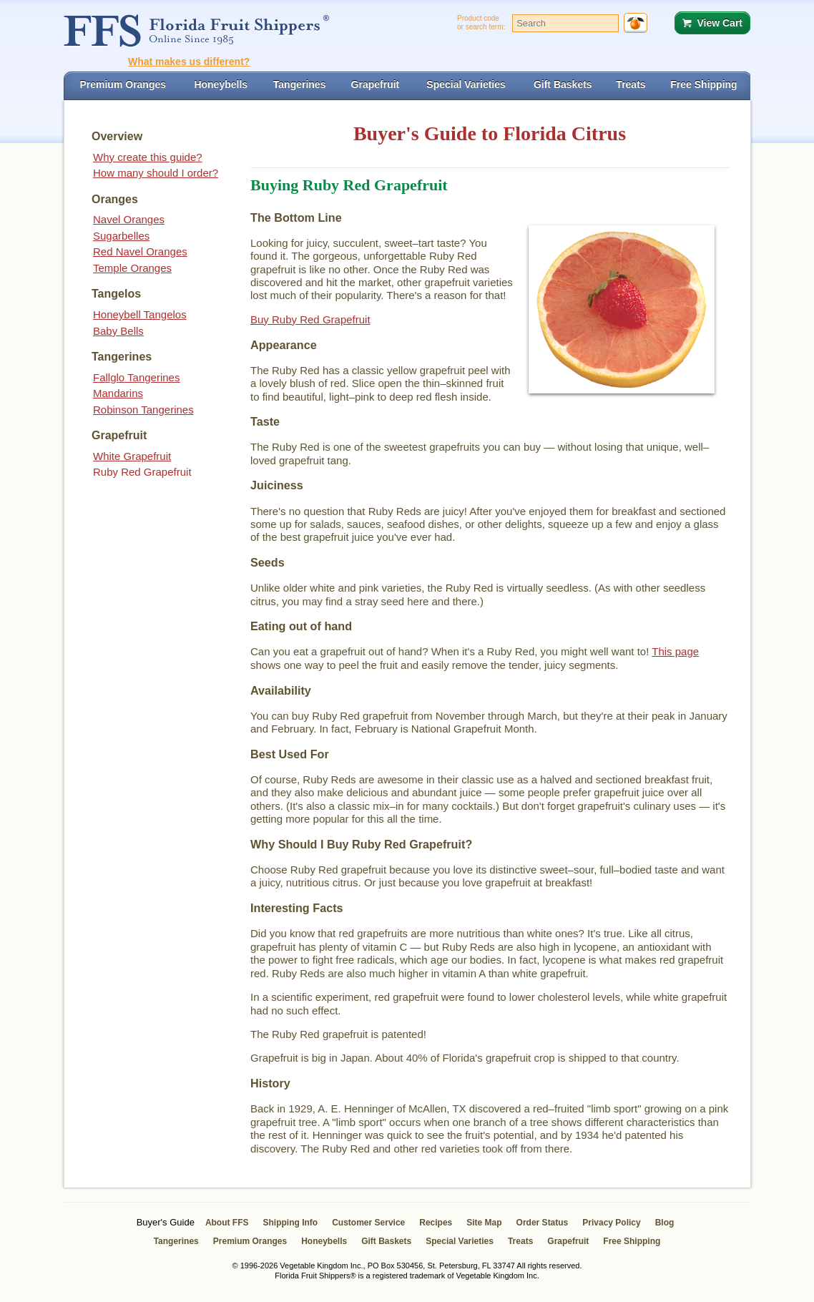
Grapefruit (568, 1241)
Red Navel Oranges (140, 251)
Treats (520, 1241)
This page (675, 651)
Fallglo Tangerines (136, 377)
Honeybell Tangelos (140, 314)
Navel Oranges (129, 219)
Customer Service (368, 1223)
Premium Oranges (250, 1241)
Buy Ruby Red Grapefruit (310, 319)
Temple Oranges (132, 268)
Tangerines (176, 1241)
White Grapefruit (132, 456)
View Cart (719, 23)
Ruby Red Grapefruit (142, 472)
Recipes (435, 1223)
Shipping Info (290, 1223)
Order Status (542, 1223)
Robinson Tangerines (143, 409)
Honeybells (324, 1241)
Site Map (483, 1223)
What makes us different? (189, 61)
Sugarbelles (121, 236)
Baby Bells (118, 331)
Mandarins (118, 393)
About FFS (227, 1223)
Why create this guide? (147, 157)
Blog (665, 1223)
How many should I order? (155, 173)
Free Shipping (631, 1241)
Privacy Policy (611, 1223)
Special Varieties (460, 1241)
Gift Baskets (386, 1241)
